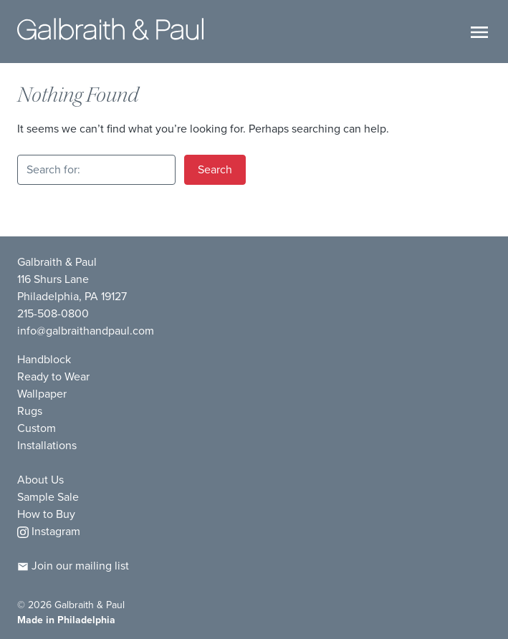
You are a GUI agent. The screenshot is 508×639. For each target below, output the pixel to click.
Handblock (44, 359)
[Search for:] (96, 170)
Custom (36, 428)
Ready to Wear (53, 376)
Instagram (48, 531)
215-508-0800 (53, 313)
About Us (40, 479)
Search (215, 169)
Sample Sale (48, 497)
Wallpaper (42, 393)
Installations (47, 445)
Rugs (29, 411)
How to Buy (46, 514)
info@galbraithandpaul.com (85, 330)
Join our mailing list (73, 565)
